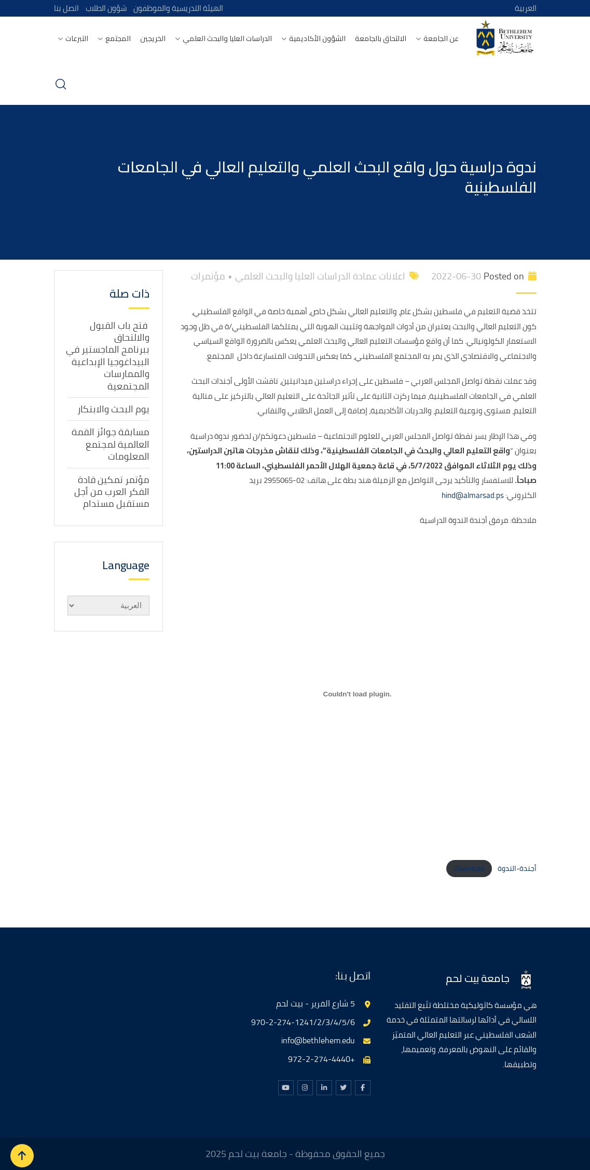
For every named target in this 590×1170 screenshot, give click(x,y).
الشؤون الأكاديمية (317, 38)
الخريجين (153, 38)
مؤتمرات (208, 276)
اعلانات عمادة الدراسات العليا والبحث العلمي (320, 276)
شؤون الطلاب (107, 8)
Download (469, 868)
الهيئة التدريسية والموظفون (181, 8)
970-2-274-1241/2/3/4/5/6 (303, 1021)
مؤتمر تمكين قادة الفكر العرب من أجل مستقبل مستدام (111, 491)
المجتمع (118, 38)
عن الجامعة (441, 38)
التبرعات (76, 38)
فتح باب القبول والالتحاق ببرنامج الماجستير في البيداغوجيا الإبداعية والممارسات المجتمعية (107, 355)
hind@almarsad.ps (473, 495)
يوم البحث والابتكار (113, 409)
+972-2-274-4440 (321, 1059)
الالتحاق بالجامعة (380, 38)
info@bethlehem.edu (318, 1040)
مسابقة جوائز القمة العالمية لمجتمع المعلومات (110, 444)
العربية (525, 8)
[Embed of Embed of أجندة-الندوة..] (358, 694)
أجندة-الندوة (517, 868)
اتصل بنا (66, 8)
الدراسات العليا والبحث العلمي (227, 38)
